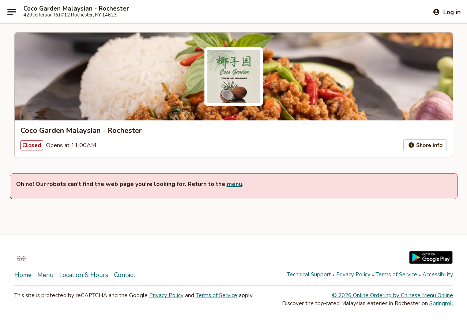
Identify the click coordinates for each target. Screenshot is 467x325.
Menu (45, 275)
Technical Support (309, 274)
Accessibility (437, 274)
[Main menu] (11, 11)
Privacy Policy (353, 274)
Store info (425, 145)
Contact (124, 275)
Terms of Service (396, 274)
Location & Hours (83, 275)
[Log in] (446, 12)
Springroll (441, 303)
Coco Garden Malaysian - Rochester (76, 8)
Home (22, 275)
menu (234, 184)
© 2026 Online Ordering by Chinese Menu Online (392, 295)
